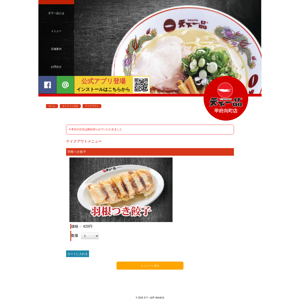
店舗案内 (56, 48)
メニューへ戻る (150, 265)
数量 (75, 235)
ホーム (52, 106)
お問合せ (56, 66)
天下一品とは (56, 13)
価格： (77, 226)
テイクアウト (92, 106)
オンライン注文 (70, 106)
